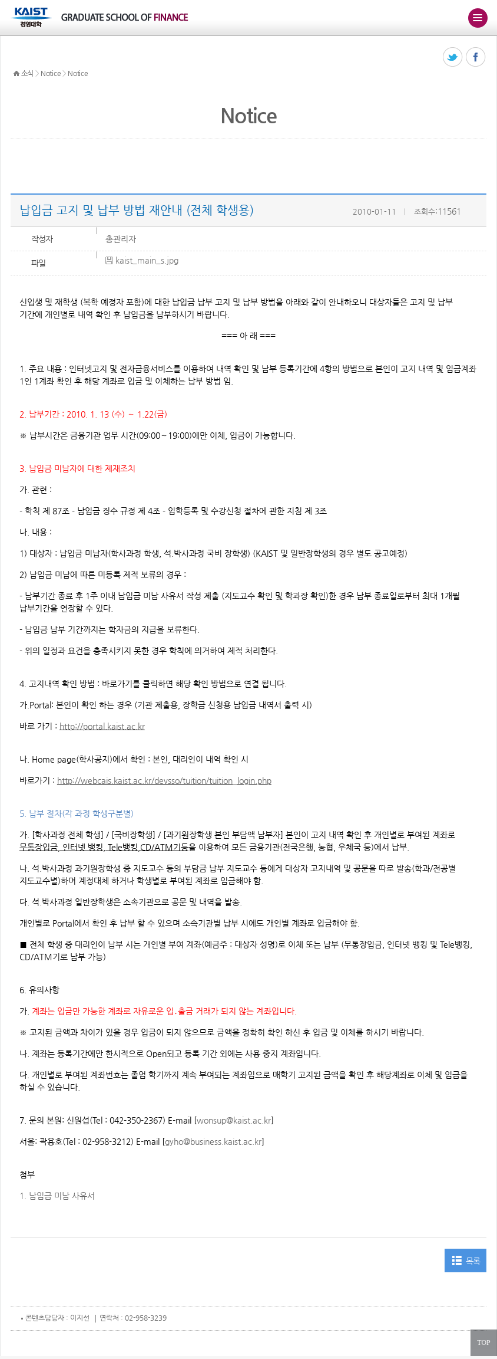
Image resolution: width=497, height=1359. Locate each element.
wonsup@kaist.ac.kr (234, 1120)
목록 (473, 1261)
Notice (51, 73)
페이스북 (476, 57)
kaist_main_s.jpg (146, 260)
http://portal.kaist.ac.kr (102, 726)
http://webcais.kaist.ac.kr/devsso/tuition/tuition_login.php (164, 780)
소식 (27, 73)
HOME (16, 74)
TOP (483, 1342)
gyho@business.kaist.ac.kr (213, 1141)
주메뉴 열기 (477, 17)
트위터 (453, 57)
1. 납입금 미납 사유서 (57, 1195)
